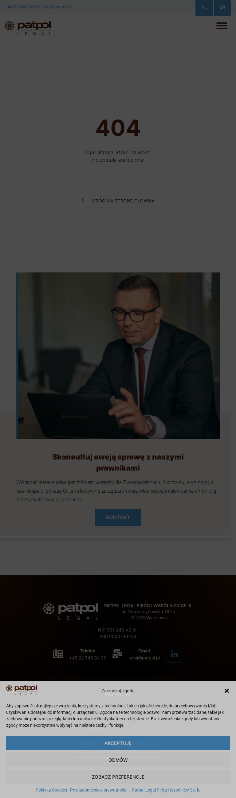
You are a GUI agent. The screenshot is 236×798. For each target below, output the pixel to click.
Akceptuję (118, 743)
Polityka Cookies (51, 790)
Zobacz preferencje (118, 777)
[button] (227, 691)
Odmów (118, 760)
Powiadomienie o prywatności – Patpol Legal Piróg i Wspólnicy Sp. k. (135, 790)
